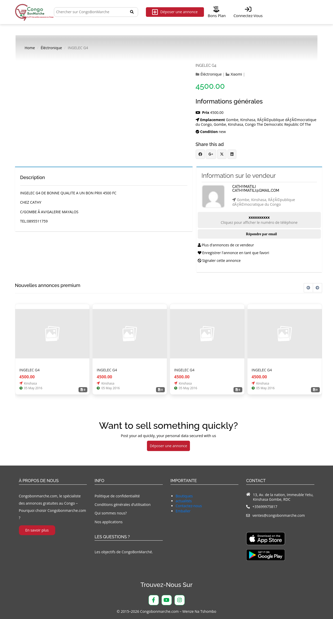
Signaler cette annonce (219, 260)
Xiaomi (236, 74)
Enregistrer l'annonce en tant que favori (233, 252)
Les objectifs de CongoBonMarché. (124, 551)
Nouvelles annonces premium (47, 285)
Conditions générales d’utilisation (123, 504)
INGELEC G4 (206, 65)
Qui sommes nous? (111, 513)
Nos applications (109, 521)
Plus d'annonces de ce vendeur (226, 244)
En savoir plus (36, 530)
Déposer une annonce (175, 12)
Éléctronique (51, 48)
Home (30, 48)
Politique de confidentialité (117, 495)
